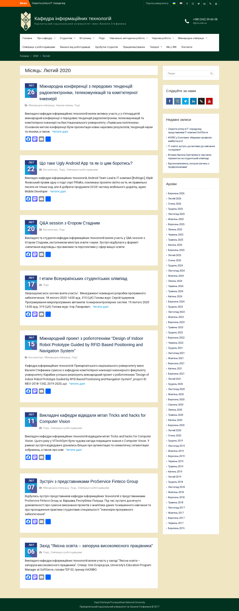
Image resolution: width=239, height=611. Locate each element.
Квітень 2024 (175, 296)
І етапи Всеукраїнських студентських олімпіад (83, 278)
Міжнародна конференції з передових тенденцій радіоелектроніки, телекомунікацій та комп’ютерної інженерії (89, 92)
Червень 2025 (175, 234)
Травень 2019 (175, 466)
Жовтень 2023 (176, 317)
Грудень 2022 (175, 332)
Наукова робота (161, 38)
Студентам (66, 38)
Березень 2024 (176, 301)
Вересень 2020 (176, 399)
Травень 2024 (175, 291)
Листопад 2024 (176, 270)
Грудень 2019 (175, 440)
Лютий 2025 (174, 255)
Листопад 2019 (176, 445)
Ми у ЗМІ (171, 47)
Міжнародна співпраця (191, 38)
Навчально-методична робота (127, 38)
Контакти (186, 47)
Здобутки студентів (106, 47)
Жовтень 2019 (176, 451)
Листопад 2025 (176, 214)
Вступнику (85, 38)
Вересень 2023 (176, 322)
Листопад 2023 (176, 312)
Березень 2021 (176, 373)
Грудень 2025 (175, 209)
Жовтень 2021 (176, 358)
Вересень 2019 (176, 456)
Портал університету (157, 3)
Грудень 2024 (175, 265)
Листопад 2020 (176, 389)
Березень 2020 (176, 425)
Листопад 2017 (176, 507)
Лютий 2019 (174, 476)
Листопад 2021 (176, 353)
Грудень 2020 (175, 384)
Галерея (154, 47)
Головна (27, 38)
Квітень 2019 (175, 471)
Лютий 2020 (174, 430)
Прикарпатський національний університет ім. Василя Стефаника (115, 606)
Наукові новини (64, 105)
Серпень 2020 (175, 404)
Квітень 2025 (175, 245)
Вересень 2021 (176, 363)
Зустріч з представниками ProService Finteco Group (89, 481)
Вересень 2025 (176, 224)
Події (102, 38)
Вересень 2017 (176, 518)
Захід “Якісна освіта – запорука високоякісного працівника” (96, 545)
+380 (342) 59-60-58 (205, 19)
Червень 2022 (175, 342)
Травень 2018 (175, 502)
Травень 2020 (175, 415)
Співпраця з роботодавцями (38, 47)
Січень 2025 (174, 260)
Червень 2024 (175, 286)
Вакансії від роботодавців (75, 47)
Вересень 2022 (176, 337)
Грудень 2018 (175, 482)
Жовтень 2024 (176, 276)
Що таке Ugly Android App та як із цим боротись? (86, 163)
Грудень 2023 (175, 306)
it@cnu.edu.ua (200, 23)
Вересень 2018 (176, 497)
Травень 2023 (175, 327)
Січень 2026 (174, 203)
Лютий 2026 (174, 198)
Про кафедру (44, 38)
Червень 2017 (175, 523)
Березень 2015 (176, 528)
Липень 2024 (175, 281)
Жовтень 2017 (176, 512)
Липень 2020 (175, 409)
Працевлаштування (134, 47)
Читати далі (60, 131)
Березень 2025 (176, 250)
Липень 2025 (175, 229)
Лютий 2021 (174, 379)
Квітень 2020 (175, 420)
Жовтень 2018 (176, 492)
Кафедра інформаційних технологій (73, 18)
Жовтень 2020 (176, 394)
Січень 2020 (174, 435)
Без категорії (50, 169)
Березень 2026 (176, 193)
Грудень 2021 (175, 348)
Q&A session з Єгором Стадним (70, 223)
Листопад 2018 (176, 487)
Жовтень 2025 (176, 219)
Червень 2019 (175, 461)
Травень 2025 (175, 239)
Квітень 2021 (175, 368)
